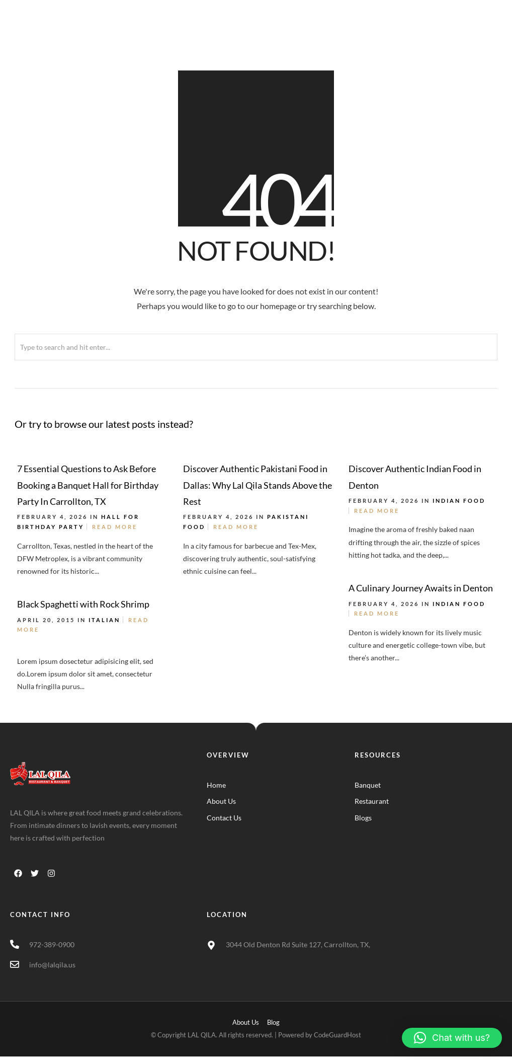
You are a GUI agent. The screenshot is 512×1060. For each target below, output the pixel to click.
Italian (104, 620)
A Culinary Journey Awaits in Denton (421, 587)
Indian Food (459, 500)
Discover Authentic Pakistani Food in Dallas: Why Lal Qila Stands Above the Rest (257, 485)
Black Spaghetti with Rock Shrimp (83, 604)
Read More (114, 526)
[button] (452, 1038)
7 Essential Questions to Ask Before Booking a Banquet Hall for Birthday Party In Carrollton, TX (87, 485)
